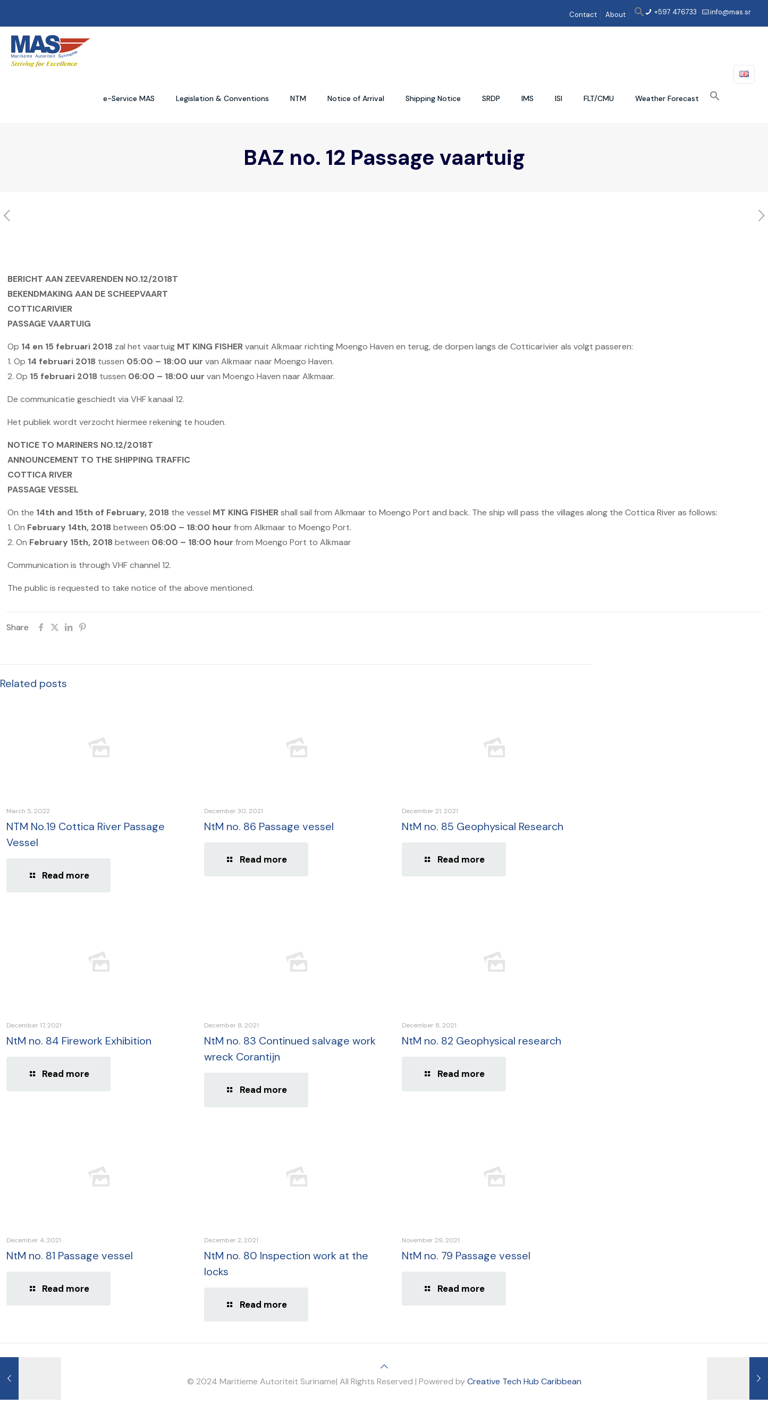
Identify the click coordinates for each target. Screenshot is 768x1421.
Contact (583, 14)
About (615, 14)
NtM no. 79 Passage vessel (466, 1256)
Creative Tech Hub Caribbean (524, 1381)
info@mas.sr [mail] (730, 11)
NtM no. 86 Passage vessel (269, 826)
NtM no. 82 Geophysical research (481, 1041)
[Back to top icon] (384, 1366)
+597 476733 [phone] (675, 11)
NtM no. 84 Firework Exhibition (78, 1041)
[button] (639, 14)
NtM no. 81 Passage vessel (69, 1256)
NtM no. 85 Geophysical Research (482, 826)
